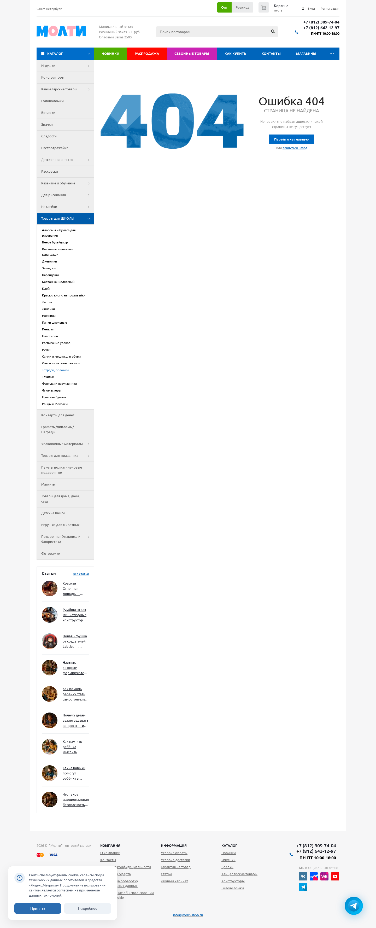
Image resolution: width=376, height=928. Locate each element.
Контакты (271, 53)
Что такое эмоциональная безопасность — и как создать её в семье (76, 799)
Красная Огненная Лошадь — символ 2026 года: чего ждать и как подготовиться (75, 588)
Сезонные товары (191, 53)
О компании (110, 853)
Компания (110, 845)
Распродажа (147, 53)
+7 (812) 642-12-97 (321, 27)
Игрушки (67, 66)
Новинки (110, 53)
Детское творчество (67, 160)
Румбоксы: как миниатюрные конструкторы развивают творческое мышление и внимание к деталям (74, 615)
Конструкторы (52, 77)
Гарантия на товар (176, 867)
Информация (174, 845)
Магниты (48, 484)
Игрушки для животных (60, 525)
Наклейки (67, 207)
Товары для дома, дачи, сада (60, 498)
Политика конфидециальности (125, 867)
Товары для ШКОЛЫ (67, 218)
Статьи (166, 874)
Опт (224, 7)
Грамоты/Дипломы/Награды (57, 429)
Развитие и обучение (67, 183)
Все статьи (81, 573)
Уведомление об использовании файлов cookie (127, 895)
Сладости (49, 136)
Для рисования (67, 195)
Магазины (306, 53)
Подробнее (87, 908)
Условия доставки (175, 860)
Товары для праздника (67, 456)
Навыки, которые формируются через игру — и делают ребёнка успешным (75, 668)
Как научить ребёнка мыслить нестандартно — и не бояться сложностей (75, 747)
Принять (37, 908)
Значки (47, 124)
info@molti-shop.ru (188, 915)
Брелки (227, 867)
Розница (242, 7)
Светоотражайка (54, 148)
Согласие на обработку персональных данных (119, 883)
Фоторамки (50, 553)
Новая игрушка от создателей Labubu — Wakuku (75, 641)
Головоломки (52, 101)
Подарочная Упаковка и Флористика (67, 539)
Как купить (235, 53)
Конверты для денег (57, 415)
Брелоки (48, 112)
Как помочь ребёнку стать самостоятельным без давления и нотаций (76, 694)
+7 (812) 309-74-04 (321, 22)
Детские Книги (53, 513)
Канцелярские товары (67, 89)
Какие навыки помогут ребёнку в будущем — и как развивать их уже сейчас (74, 773)
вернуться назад (295, 147)
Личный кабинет (174, 881)
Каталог (55, 53)
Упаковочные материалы (67, 444)
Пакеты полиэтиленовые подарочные (61, 469)
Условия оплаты (174, 853)
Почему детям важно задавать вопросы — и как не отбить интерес (75, 720)
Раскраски (49, 171)
